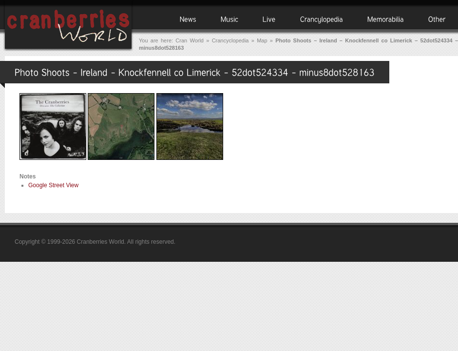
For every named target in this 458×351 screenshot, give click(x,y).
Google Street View (53, 185)
